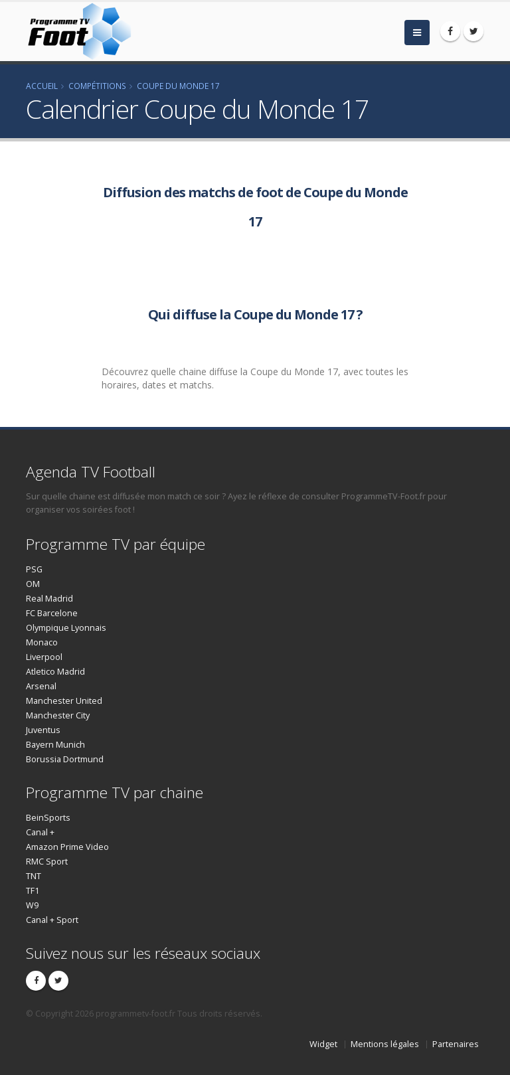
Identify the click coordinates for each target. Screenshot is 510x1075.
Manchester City (58, 715)
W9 (32, 905)
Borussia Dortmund (65, 759)
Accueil (42, 85)
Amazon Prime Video (67, 847)
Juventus (43, 730)
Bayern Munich (55, 744)
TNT (33, 876)
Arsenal (41, 686)
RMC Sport (47, 861)
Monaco (42, 642)
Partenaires (455, 1044)
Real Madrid (49, 598)
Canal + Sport (52, 920)
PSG (34, 569)
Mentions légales (385, 1044)
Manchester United (64, 700)
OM (33, 584)
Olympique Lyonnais (66, 627)
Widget (323, 1044)
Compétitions (97, 85)
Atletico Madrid (55, 671)
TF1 (32, 890)
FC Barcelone (52, 613)
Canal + (40, 832)
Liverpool (44, 657)
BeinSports (48, 817)
